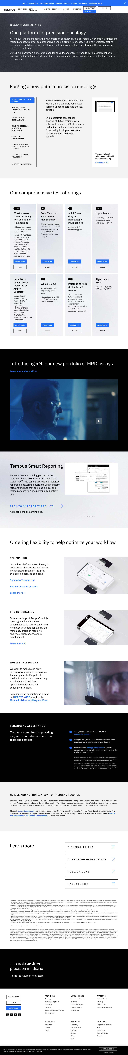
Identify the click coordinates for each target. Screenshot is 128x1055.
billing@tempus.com (95, 747)
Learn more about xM (22, 371)
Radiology (48, 1010)
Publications (48, 1028)
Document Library (102, 1036)
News (72, 1042)
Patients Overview (103, 1002)
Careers (73, 1036)
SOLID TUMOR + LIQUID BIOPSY (22, 100)
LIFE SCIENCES (33, 9)
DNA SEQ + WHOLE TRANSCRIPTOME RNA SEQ (21, 110)
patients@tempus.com (106, 760)
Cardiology (48, 1007)
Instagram (19, 1018)
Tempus (9, 10)
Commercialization (76, 1010)
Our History (74, 1028)
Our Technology (76, 1030)
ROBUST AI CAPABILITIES (18, 137)
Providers (50, 999)
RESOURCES (57, 9)
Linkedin (7, 1018)
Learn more (16, 592)
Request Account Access (24, 586)
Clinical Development (77, 1007)
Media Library (101, 1033)
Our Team (74, 1033)
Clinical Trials (101, 1007)
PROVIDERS (22, 9)
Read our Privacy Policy (35, 1051)
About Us (75, 1025)
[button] (87, 516)
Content (47, 1030)
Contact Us (90, 11)
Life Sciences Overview (78, 1002)
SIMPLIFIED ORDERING (22, 164)
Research (74, 1005)
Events (47, 1033)
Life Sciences (77, 999)
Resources (50, 1025)
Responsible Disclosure (104, 1028)
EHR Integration (50, 1016)
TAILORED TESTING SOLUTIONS (20, 156)
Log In (104, 8)
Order (20, 267)
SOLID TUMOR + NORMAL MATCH (18, 119)
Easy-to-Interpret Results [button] (36, 506)
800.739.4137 (22, 697)
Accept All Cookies (108, 1049)
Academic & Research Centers (54, 1013)
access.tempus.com (82, 734)
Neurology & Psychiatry (52, 1005)
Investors (100, 1039)
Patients (101, 999)
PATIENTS (46, 9)
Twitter (11, 1018)
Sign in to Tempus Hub (22, 580)
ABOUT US (66, 9)
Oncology (48, 1002)
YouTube (15, 1018)
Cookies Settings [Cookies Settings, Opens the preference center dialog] (109, 1052)
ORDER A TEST (90, 8)
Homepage (102, 1025)
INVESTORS (77, 9)
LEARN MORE (20, 261)
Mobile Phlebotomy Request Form (29, 700)
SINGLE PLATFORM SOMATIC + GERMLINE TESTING (21, 147)
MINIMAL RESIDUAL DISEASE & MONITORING (20, 128)
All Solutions (75, 1013)
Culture (73, 1039)
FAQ (98, 1030)
